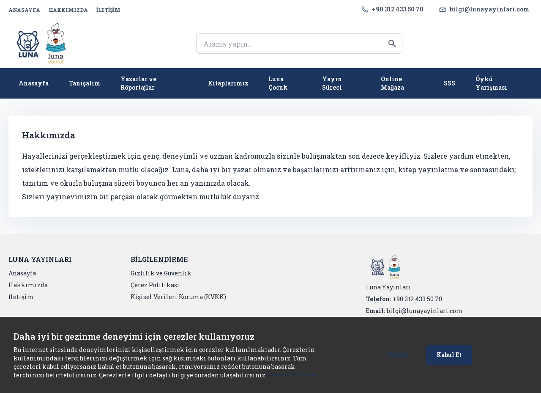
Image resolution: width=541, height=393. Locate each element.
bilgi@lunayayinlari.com (489, 9)
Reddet (398, 355)
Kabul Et (449, 355)
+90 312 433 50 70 (398, 9)
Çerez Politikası (292, 375)
